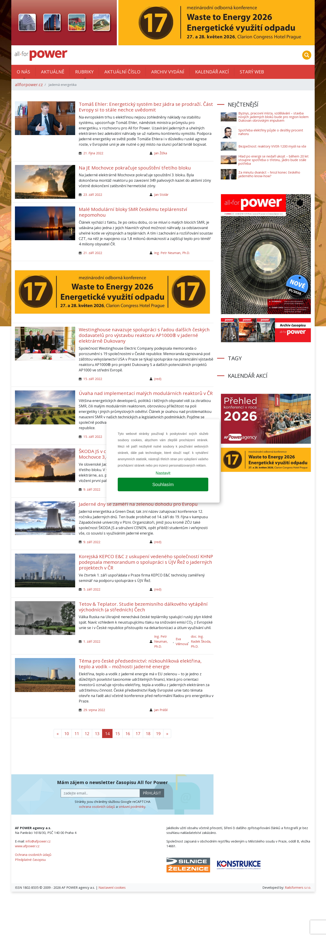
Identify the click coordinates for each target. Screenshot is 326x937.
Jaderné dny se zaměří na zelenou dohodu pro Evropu (138, 504)
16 (127, 733)
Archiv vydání (167, 72)
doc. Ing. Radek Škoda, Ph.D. (201, 641)
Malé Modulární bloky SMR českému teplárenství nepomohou (133, 212)
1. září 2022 (91, 641)
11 (76, 733)
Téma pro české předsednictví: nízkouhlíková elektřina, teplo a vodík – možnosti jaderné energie (140, 664)
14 (107, 733)
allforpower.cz (29, 84)
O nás (23, 72)
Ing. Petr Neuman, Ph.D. (172, 253)
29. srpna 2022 (94, 710)
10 (66, 733)
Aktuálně (52, 72)
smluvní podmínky (132, 806)
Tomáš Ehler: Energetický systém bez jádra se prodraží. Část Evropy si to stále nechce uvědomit (146, 107)
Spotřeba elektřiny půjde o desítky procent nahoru (270, 132)
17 (138, 733)
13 (97, 733)
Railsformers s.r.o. (298, 887)
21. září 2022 (92, 253)
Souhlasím (163, 484)
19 (158, 733)
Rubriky (84, 72)
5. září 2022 (91, 589)
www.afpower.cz (27, 846)
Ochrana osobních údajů (33, 854)
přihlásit (152, 793)
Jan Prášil (161, 710)
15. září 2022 (92, 379)
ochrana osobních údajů (97, 806)
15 (117, 733)
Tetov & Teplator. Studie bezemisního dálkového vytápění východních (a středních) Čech (143, 607)
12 (87, 733)
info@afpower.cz (38, 841)
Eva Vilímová (182, 641)
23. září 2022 (92, 194)
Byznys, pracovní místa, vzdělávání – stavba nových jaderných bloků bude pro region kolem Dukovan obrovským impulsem (273, 117)
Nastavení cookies (112, 887)
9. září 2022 (91, 489)
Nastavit (163, 473)
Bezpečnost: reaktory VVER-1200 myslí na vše (272, 146)
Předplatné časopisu (30, 859)
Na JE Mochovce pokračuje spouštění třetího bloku (135, 168)
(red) (157, 379)
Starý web (252, 72)
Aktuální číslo (122, 72)
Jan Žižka (160, 153)
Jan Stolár (161, 194)
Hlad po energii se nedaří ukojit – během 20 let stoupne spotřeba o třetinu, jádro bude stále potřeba (273, 160)
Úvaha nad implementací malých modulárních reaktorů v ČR (146, 393)
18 (148, 733)
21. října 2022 (93, 153)
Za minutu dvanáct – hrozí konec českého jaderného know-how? (269, 174)
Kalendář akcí (212, 72)
